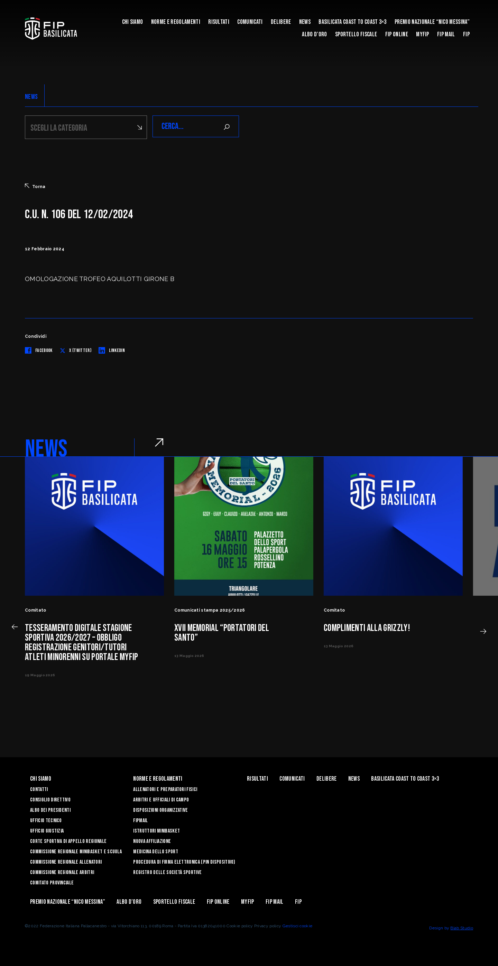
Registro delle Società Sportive (167, 871)
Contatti (39, 788)
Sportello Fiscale (356, 34)
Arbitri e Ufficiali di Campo (161, 799)
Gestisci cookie (298, 924)
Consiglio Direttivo (50, 799)
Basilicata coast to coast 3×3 (352, 22)
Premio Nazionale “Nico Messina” (432, 22)
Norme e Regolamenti (175, 22)
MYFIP (422, 34)
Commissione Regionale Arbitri (62, 871)
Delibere (281, 22)
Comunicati (249, 22)
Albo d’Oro (314, 34)
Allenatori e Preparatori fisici (165, 788)
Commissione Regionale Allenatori (66, 861)
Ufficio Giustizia (47, 830)
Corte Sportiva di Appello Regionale (68, 840)
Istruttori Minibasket (156, 830)
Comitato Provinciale (52, 882)
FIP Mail (446, 34)
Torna (35, 185)
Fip (466, 34)
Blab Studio (461, 927)
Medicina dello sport (155, 850)
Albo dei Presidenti (50, 809)
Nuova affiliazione (152, 840)
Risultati (218, 22)
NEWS (31, 97)
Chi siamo (132, 22)
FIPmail (140, 819)
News (305, 22)
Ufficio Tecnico (46, 819)
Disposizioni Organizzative (160, 809)
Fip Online (396, 34)
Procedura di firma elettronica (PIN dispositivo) (184, 861)
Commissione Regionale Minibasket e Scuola (76, 850)
